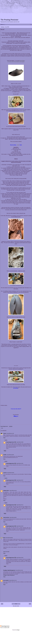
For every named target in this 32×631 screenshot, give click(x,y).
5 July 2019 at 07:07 (19, 480)
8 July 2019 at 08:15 (9, 537)
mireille (4, 454)
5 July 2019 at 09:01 (13, 517)
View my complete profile (4, 627)
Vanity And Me (6, 517)
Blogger (18, 629)
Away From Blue (6, 551)
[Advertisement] (16, 9)
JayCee (4, 433)
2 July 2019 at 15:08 (19, 442)
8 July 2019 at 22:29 (19, 557)
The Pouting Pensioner (9, 20)
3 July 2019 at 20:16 (10, 472)
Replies (6, 440)
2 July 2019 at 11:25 (10, 433)
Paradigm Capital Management (9, 570)
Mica (4, 537)
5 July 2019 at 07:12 (19, 504)
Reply (4, 437)
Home (16, 603)
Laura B (4, 472)
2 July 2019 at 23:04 (10, 454)
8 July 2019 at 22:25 (19, 526)
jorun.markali (5, 580)
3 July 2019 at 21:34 (13, 490)
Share (2, 428)
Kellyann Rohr (6, 490)
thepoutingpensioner (10, 442)
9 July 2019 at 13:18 (19, 570)
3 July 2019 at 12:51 (19, 463)
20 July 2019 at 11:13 (13, 580)
